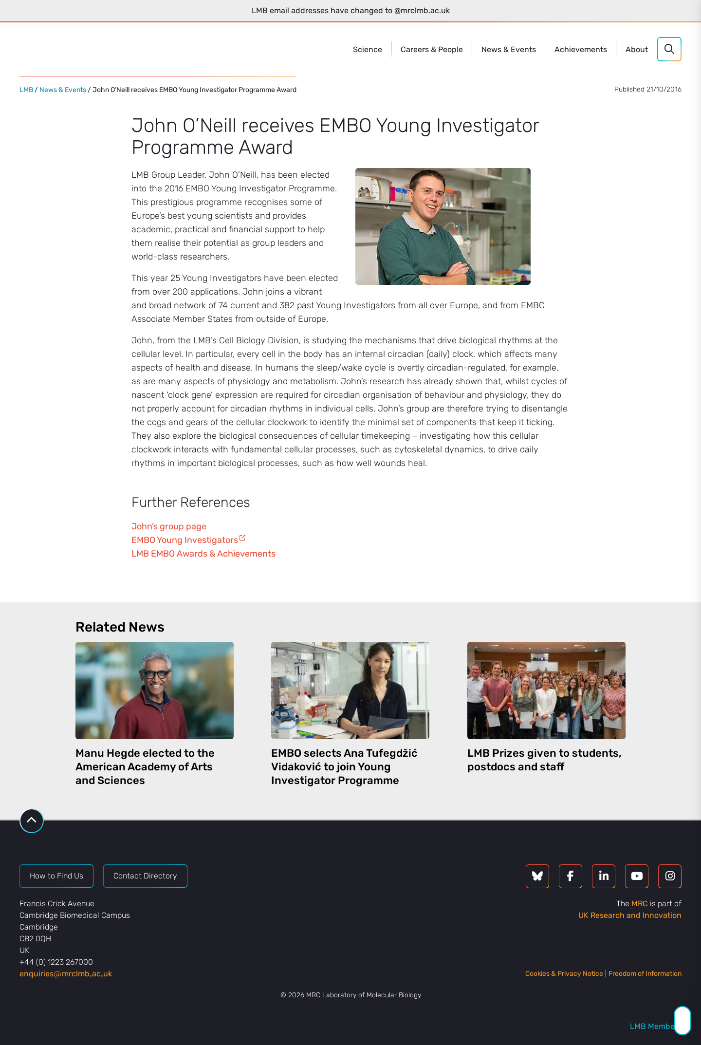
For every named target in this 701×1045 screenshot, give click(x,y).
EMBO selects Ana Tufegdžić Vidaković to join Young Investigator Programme (344, 766)
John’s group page (168, 526)
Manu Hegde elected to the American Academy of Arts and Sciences (145, 766)
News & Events (62, 90)
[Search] (669, 49)
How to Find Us (56, 875)
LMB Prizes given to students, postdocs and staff (544, 759)
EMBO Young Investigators (184, 540)
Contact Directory (145, 875)
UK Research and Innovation (630, 915)
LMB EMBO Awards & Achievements (203, 553)
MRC (639, 903)
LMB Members (656, 1026)
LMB (26, 90)
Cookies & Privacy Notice (564, 974)
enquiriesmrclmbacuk (65, 973)
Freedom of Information (645, 974)
